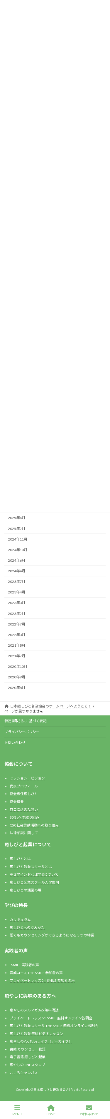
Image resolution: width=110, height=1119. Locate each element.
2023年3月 (16, 603)
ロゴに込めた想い (24, 809)
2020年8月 (16, 687)
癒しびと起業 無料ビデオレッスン (36, 1033)
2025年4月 (16, 518)
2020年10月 (17, 666)
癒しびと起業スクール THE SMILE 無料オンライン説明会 (54, 1025)
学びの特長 (16, 905)
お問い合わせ (15, 742)
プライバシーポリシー (22, 732)
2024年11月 (17, 539)
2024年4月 (16, 571)
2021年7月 (16, 656)
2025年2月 (16, 528)
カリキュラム (20, 919)
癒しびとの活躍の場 (25, 890)
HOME (50, 1110)
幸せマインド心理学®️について (34, 874)
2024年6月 (16, 560)
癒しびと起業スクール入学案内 (34, 882)
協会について (18, 764)
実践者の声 (16, 950)
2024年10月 (17, 550)
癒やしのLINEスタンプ (27, 1065)
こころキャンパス (24, 1072)
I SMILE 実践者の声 (24, 965)
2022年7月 (16, 624)
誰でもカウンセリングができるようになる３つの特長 (52, 935)
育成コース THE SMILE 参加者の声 (36, 972)
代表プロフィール (24, 786)
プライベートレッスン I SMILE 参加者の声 (42, 980)
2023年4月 (16, 592)
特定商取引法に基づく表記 (25, 721)
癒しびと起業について (27, 844)
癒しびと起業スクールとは (31, 866)
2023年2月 (16, 613)
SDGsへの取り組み (24, 817)
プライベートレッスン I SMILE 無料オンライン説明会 (51, 1018)
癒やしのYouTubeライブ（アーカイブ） (41, 1041)
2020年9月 (16, 677)
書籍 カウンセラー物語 (27, 1049)
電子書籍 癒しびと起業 (27, 1057)
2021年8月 (16, 645)
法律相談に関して (24, 833)
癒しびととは (20, 859)
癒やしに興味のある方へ (30, 995)
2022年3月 (16, 635)
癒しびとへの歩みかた (27, 927)
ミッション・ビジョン (27, 778)
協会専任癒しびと (24, 794)
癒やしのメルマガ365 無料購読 (34, 1010)
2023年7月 (16, 581)
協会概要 (17, 801)
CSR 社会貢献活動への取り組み (34, 825)
